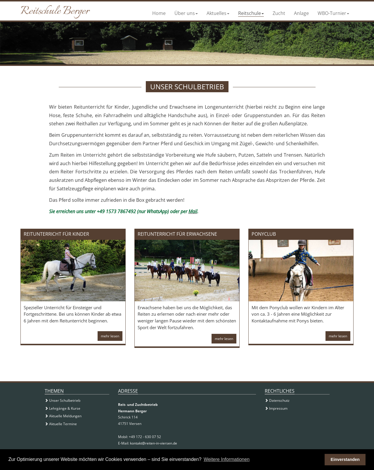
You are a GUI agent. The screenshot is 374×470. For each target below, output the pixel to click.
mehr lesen (110, 336)
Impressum (276, 408)
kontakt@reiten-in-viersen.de (153, 443)
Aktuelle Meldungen (63, 415)
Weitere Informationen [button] (227, 459)
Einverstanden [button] (345, 459)
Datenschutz (277, 400)
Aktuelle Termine (61, 423)
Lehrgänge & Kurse (62, 408)
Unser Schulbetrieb (62, 400)
